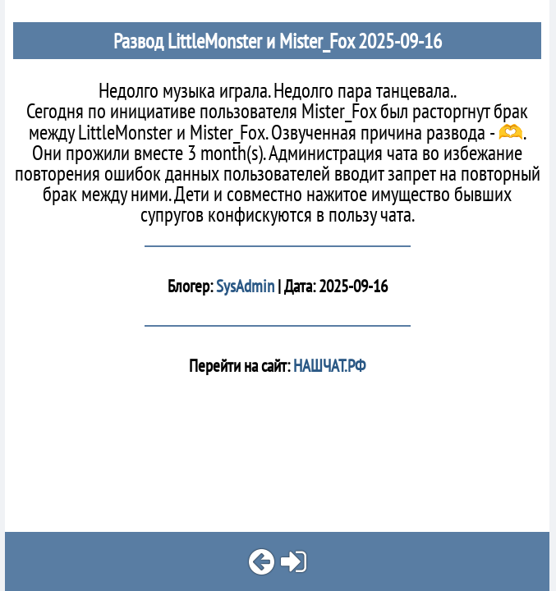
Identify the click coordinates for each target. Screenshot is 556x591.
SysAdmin (245, 286)
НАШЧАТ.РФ (327, 366)
